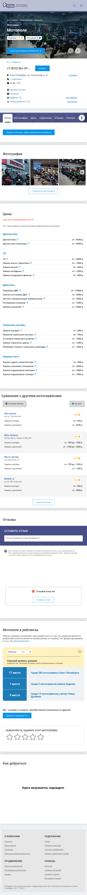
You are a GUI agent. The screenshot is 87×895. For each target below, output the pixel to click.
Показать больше (43, 502)
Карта (81, 117)
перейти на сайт (18, 90)
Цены (33, 117)
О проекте (8, 842)
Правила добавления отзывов (57, 854)
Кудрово (14, 97)
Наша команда (10, 846)
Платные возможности (13, 866)
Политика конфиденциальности (17, 854)
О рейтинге (8, 850)
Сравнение (46, 117)
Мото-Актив (11, 456)
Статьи (47, 842)
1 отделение (16, 79)
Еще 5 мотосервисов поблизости (26, 51)
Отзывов (32, 38)
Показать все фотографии (43, 191)
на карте (73, 75)
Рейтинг (70, 117)
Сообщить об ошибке (53, 870)
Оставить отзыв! (44, 600)
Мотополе (10, 413)
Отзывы (59, 117)
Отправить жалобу (52, 874)
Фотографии (21, 117)
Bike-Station (11, 435)
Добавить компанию (53, 846)
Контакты (48, 866)
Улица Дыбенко (17, 101)
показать (42, 68)
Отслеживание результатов (15, 870)
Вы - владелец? (14, 62)
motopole (14, 93)
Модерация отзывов (53, 878)
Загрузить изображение (54, 850)
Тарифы (7, 874)
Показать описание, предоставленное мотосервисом (28, 132)
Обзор (7, 117)
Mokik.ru (9, 478)
